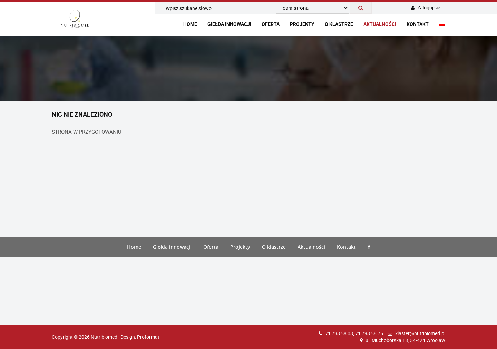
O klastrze (339, 24)
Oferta (271, 24)
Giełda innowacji (229, 24)
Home (190, 24)
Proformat (148, 336)
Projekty (302, 24)
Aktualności (379, 24)
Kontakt (418, 24)
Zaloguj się (425, 7)
